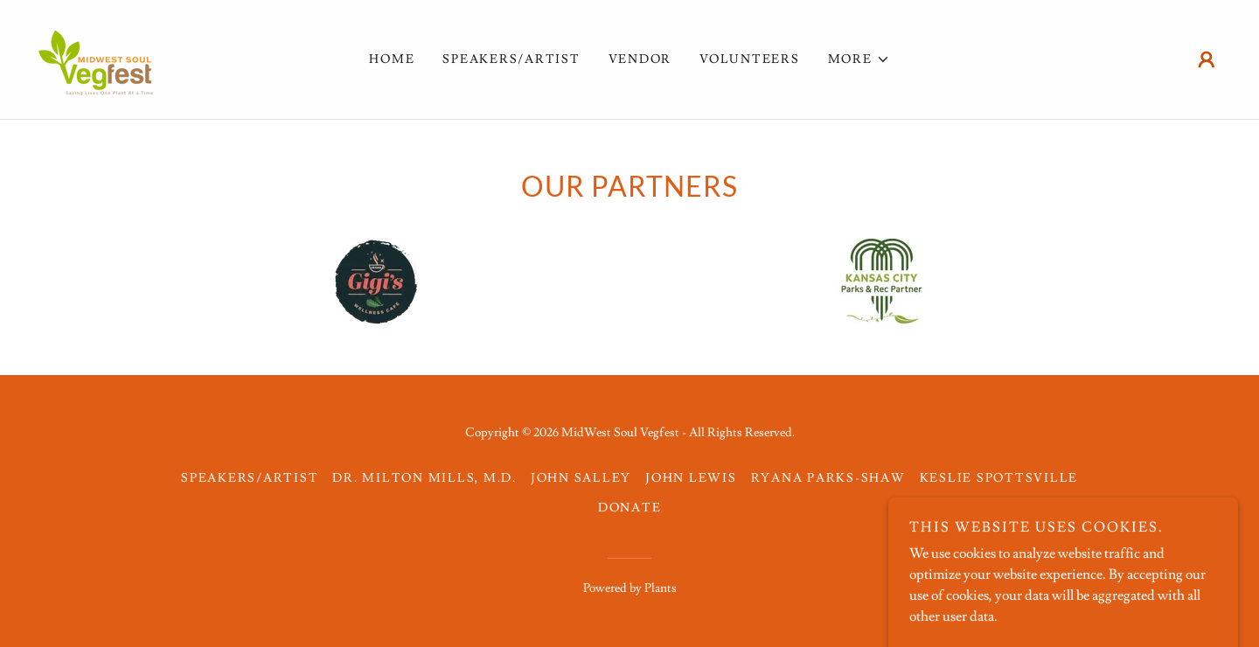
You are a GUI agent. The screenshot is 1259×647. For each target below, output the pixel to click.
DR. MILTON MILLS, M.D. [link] (424, 478)
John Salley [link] (581, 478)
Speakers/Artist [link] (511, 59)
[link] (96, 56)
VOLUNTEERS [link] (749, 59)
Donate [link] (630, 508)
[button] (859, 59)
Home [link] (391, 59)
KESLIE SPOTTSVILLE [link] (999, 478)
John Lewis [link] (691, 478)
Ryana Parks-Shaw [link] (828, 478)
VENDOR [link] (640, 59)
